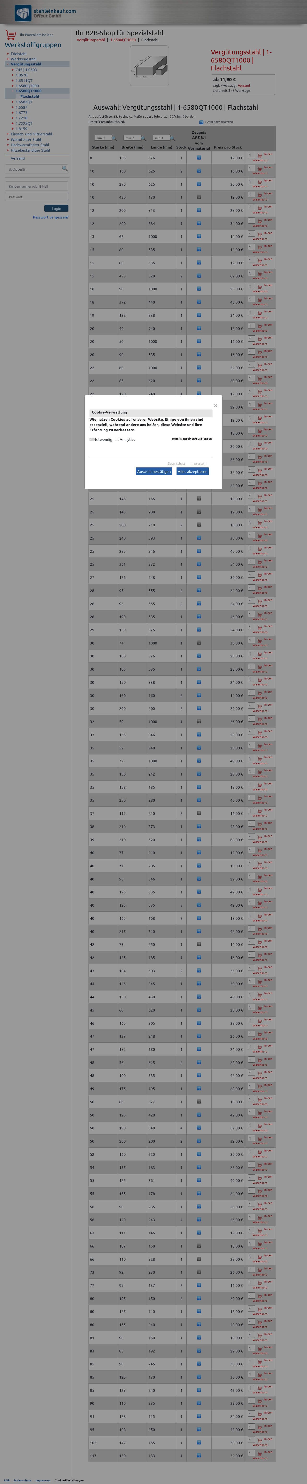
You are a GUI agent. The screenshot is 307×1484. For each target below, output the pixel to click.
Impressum (198, 463)
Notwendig (102, 439)
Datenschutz (176, 463)
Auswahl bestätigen (154, 471)
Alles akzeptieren (192, 471)
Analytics (127, 439)
